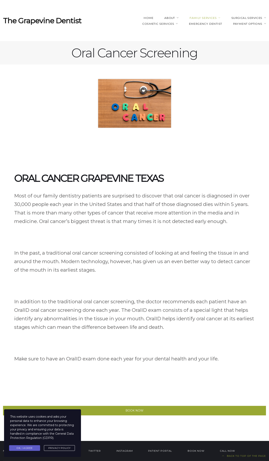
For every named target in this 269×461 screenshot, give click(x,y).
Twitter (94, 450)
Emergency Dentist (205, 23)
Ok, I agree (24, 447)
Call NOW (227, 450)
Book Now (134, 410)
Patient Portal (160, 450)
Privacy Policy (59, 447)
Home (148, 17)
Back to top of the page (244, 456)
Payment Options (247, 23)
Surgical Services (246, 17)
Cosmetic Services (158, 23)
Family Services (203, 17)
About (169, 17)
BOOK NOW (196, 450)
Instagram (124, 450)
